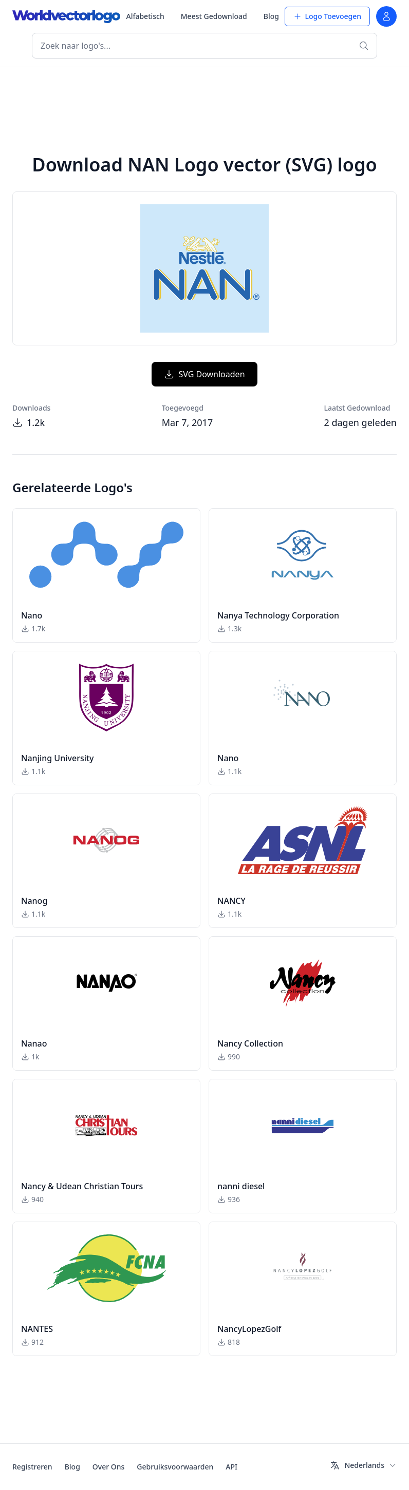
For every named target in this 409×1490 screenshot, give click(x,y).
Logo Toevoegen (327, 16)
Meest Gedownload (214, 16)
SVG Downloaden (204, 374)
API (231, 1467)
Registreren (32, 1467)
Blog (271, 16)
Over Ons (108, 1467)
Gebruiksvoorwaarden (175, 1467)
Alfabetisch (145, 16)
